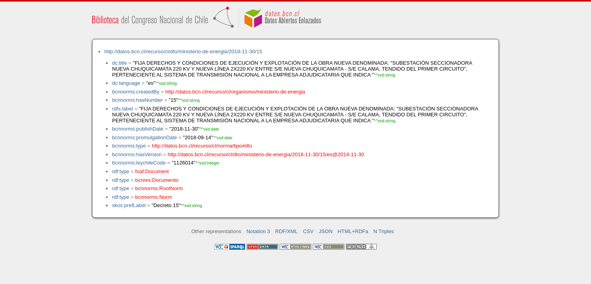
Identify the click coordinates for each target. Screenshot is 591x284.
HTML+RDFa (353, 231)
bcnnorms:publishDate (137, 129)
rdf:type (120, 171)
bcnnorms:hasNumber (137, 100)
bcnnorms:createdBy (135, 92)
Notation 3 (258, 231)
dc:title (119, 63)
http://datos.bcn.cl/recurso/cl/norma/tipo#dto (202, 146)
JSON (326, 231)
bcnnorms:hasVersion (137, 154)
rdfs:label (122, 109)
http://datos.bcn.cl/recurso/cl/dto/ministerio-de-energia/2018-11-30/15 (183, 51)
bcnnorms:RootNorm (159, 188)
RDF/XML (286, 231)
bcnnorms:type (129, 146)
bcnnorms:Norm (153, 197)
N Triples (384, 231)
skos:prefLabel (128, 205)
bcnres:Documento (156, 180)
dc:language (126, 83)
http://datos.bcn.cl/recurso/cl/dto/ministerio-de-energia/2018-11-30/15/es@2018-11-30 (265, 154)
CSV (308, 231)
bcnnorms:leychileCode (138, 163)
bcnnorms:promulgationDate (144, 137)
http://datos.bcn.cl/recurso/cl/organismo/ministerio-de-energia (235, 92)
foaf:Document (152, 171)
